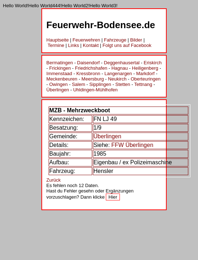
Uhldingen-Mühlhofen (95, 89)
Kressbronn (88, 73)
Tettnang (143, 84)
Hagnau (119, 68)
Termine (56, 45)
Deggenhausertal (122, 62)
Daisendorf (88, 62)
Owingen (58, 84)
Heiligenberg (145, 68)
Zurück (53, 180)
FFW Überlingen (132, 145)
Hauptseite (57, 40)
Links (73, 45)
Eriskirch (153, 62)
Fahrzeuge (115, 40)
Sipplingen (100, 84)
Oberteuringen (146, 79)
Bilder (136, 40)
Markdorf (145, 73)
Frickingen (60, 68)
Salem (78, 84)
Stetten (122, 84)
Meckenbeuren (61, 79)
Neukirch (117, 79)
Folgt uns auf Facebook (127, 45)
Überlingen (57, 89)
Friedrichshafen (91, 68)
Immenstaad (59, 73)
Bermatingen (59, 62)
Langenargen (118, 73)
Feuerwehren (86, 40)
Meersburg (92, 79)
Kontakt (91, 45)
